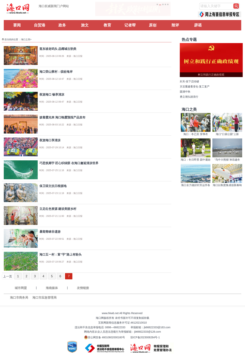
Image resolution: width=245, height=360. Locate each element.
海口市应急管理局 (44, 297)
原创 (152, 25)
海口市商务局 (19, 297)
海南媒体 (52, 288)
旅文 (85, 25)
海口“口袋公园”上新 (227, 134)
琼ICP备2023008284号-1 (145, 337)
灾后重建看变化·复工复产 (195, 86)
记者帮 (130, 25)
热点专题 (189, 39)
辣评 (175, 25)
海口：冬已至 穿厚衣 (195, 134)
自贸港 (39, 25)
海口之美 (25, 39)
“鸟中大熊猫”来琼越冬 (227, 159)
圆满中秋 (185, 91)
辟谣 (198, 25)
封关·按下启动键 (189, 81)
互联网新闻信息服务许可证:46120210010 (122, 322)
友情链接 (83, 288)
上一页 (7, 276)
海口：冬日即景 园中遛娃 (196, 159)
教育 (107, 25)
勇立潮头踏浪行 (189, 96)
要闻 (17, 25)
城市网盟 (21, 288)
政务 (62, 25)
